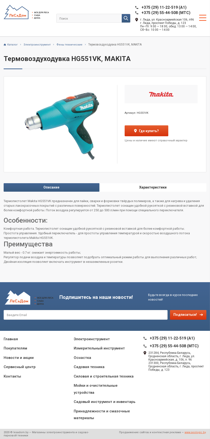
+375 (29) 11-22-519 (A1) (163, 7)
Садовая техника (89, 367)
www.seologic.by (195, 432)
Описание (51, 187)
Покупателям (15, 348)
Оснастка (82, 358)
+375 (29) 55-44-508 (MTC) (165, 12)
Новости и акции (19, 358)
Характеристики (153, 187)
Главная (11, 339)
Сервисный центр (20, 367)
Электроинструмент (92, 339)
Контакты (12, 376)
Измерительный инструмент (99, 348)
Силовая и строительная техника (104, 376)
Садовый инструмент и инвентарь (104, 402)
